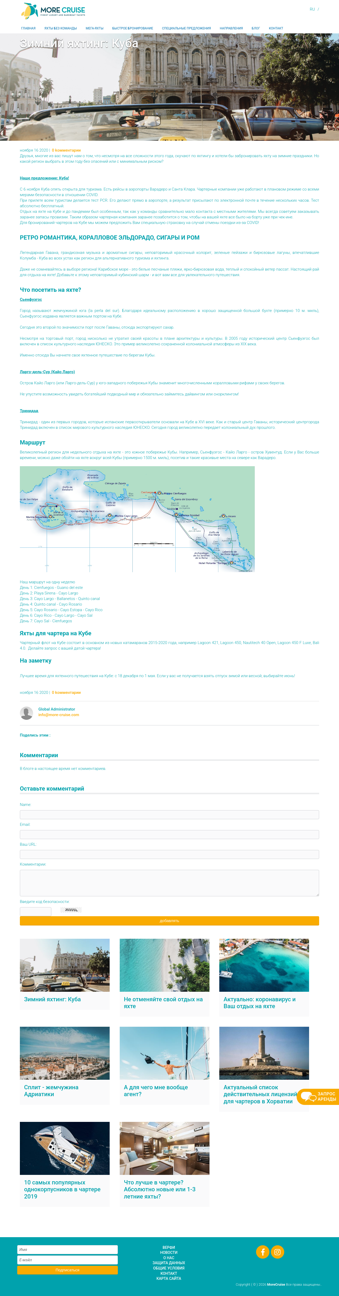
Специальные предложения (186, 28)
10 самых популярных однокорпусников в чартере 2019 (62, 1189)
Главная (28, 28)
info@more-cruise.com (58, 714)
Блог (256, 28)
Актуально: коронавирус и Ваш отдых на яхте (260, 1003)
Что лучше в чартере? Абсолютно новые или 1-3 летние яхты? (160, 1189)
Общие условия (168, 1268)
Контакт (276, 28)
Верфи (169, 1247)
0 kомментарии (66, 150)
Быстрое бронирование (132, 28)
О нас (169, 1258)
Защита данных (169, 1263)
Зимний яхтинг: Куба (52, 999)
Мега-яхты (95, 28)
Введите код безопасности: (45, 901)
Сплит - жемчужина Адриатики (51, 1090)
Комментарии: (33, 864)
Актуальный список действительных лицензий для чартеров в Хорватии (260, 1094)
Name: (25, 804)
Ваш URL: (28, 844)
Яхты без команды (60, 28)
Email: (25, 824)
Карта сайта (169, 1278)
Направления (231, 28)
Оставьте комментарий (52, 788)
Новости (168, 1252)
